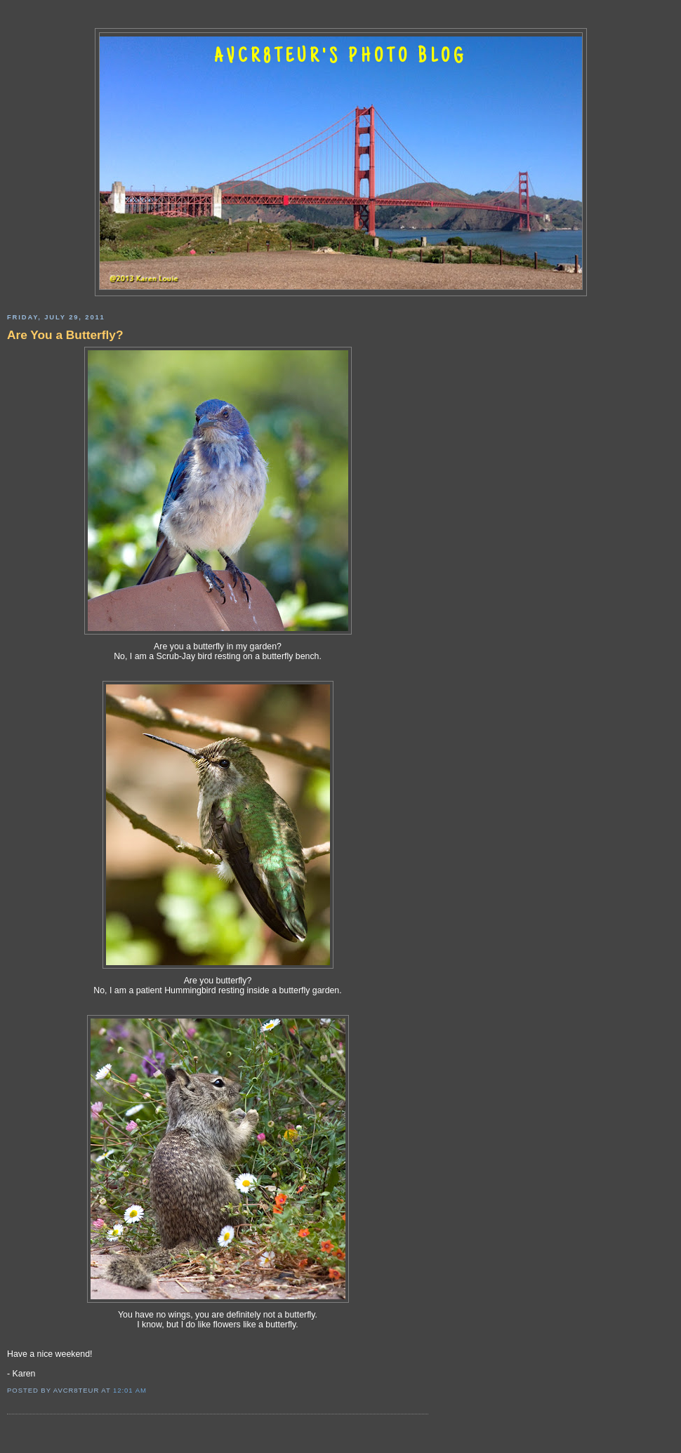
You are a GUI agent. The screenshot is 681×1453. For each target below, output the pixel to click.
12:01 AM (130, 1390)
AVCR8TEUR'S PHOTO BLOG (340, 57)
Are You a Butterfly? (65, 335)
